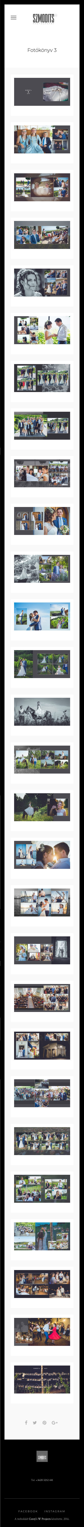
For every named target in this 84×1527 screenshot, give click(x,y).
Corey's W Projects (40, 1517)
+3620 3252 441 (44, 1478)
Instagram (54, 1509)
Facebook (28, 1509)
